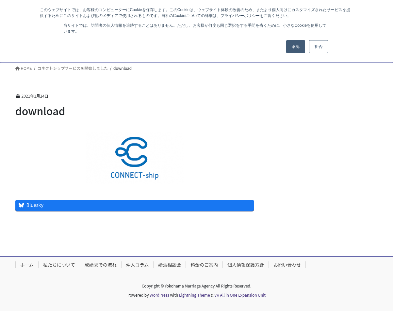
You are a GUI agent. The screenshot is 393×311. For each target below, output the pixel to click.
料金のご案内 (204, 264)
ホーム (27, 264)
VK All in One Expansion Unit (240, 295)
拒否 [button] (318, 46)
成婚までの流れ (101, 264)
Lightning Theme (194, 295)
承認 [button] (296, 46)
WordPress (159, 295)
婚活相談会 (169, 264)
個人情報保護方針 (245, 264)
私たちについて (59, 264)
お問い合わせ (287, 264)
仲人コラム (137, 264)
